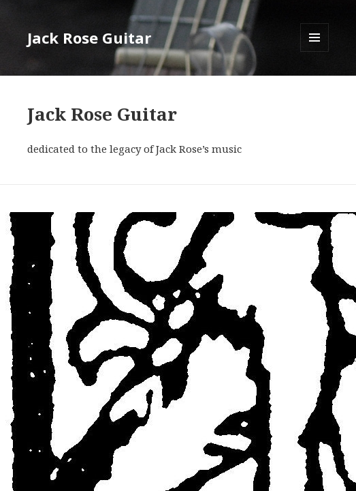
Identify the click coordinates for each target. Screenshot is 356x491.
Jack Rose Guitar (89, 37)
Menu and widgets (315, 51)
